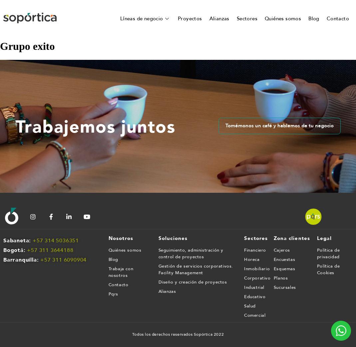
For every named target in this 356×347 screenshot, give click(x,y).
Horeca (252, 259)
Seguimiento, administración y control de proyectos (191, 254)
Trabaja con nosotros (121, 272)
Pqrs (113, 294)
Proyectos (190, 19)
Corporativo (255, 278)
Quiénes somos (283, 19)
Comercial (254, 315)
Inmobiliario (255, 269)
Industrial (254, 287)
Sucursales (285, 287)
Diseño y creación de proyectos (193, 282)
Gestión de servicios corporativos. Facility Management (196, 270)
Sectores (247, 19)
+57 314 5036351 (56, 240)
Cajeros (282, 250)
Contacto (338, 19)
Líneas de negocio (145, 19)
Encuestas (284, 259)
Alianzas (219, 19)
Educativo (254, 296)
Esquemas (284, 269)
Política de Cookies (328, 270)
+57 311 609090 (61, 260)
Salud (250, 306)
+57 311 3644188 (50, 250)
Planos (281, 278)
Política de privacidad (328, 254)
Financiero (255, 250)
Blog (313, 19)
